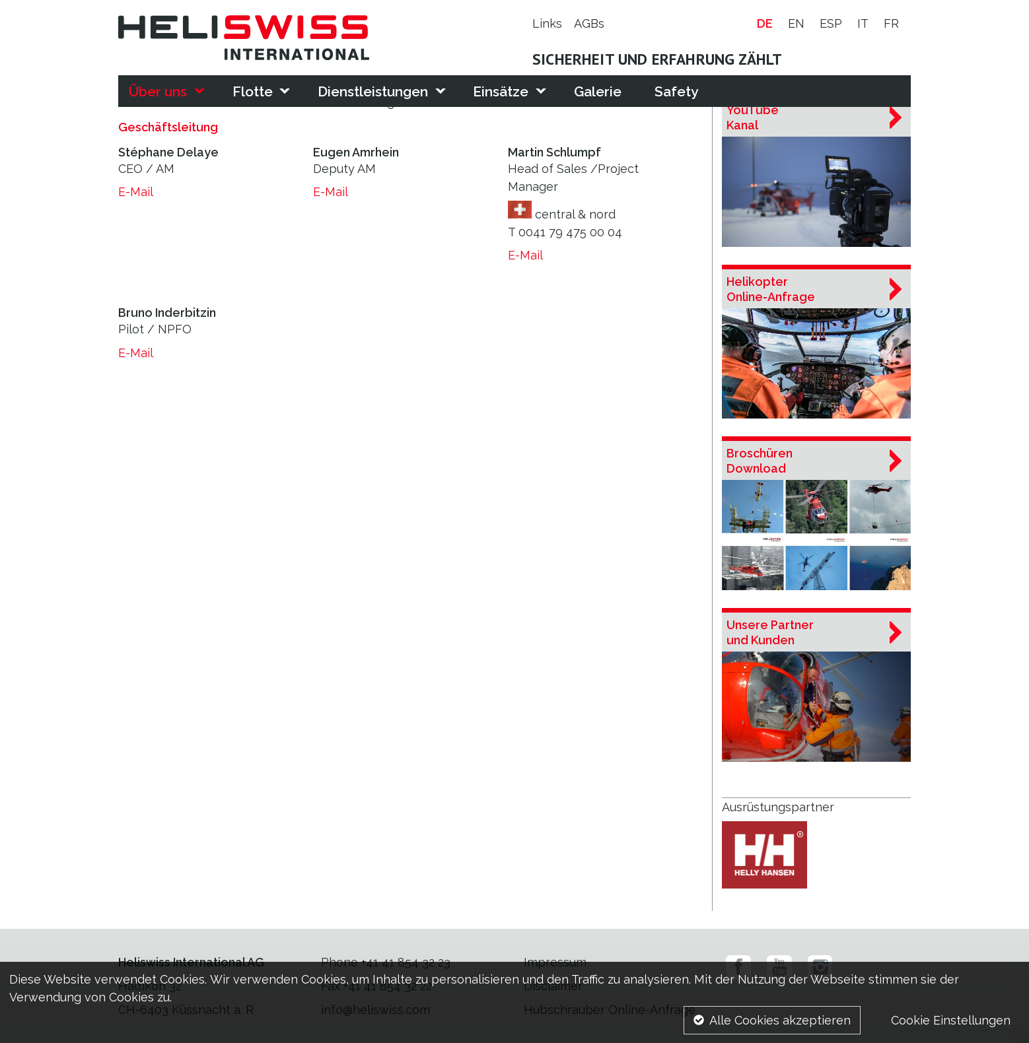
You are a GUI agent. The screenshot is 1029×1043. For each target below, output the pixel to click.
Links (547, 24)
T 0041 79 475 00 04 (565, 232)
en (796, 24)
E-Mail (135, 192)
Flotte (252, 91)
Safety (676, 91)
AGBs (589, 24)
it (863, 24)
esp (831, 24)
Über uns (158, 91)
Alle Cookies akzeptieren (780, 1020)
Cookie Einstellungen (951, 1020)
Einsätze (500, 91)
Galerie (597, 91)
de (765, 24)
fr (891, 24)
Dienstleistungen (373, 91)
